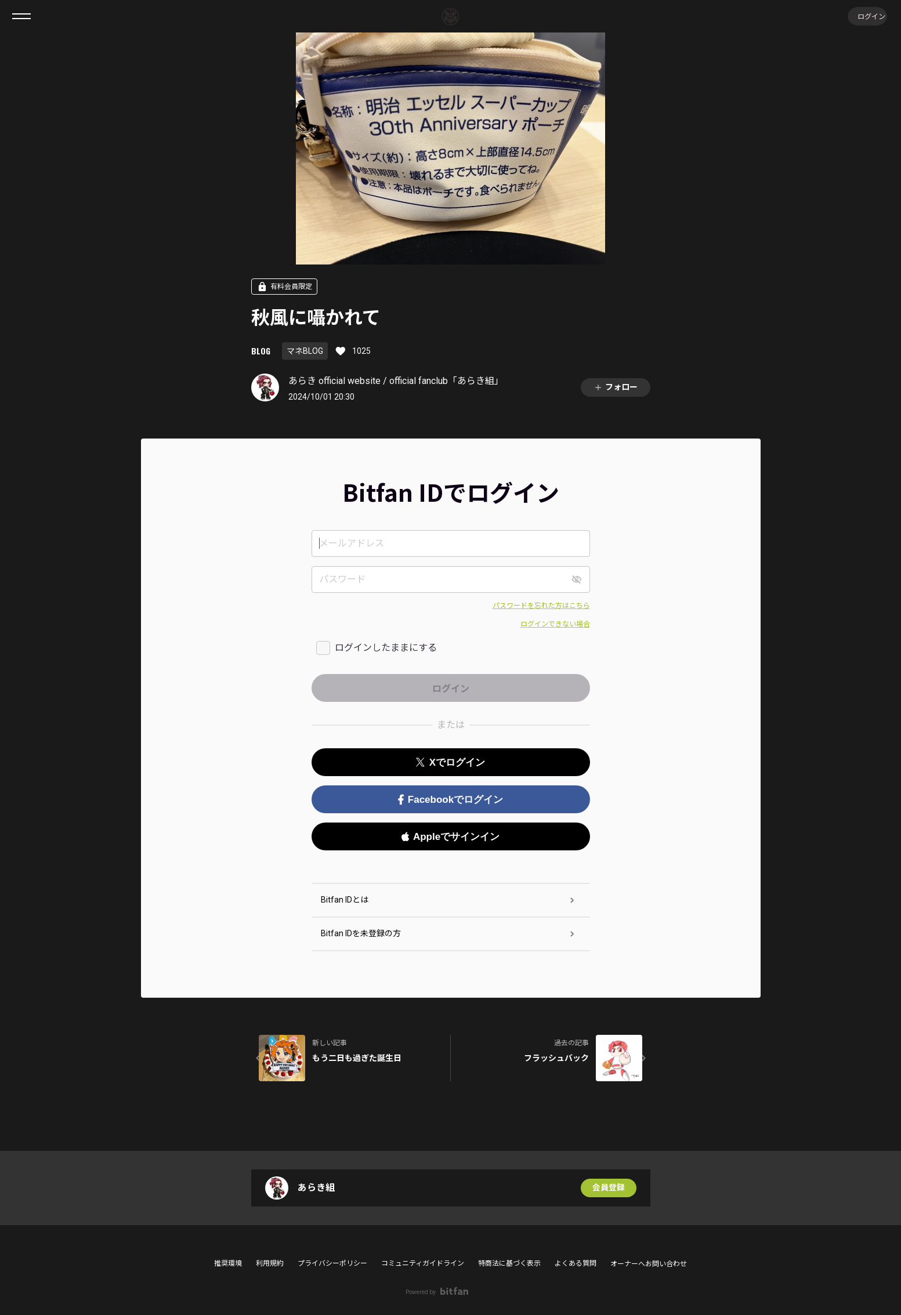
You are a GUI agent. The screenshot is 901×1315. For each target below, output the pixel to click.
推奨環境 (228, 1263)
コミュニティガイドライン (422, 1263)
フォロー (616, 387)
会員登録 (608, 1188)
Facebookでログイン (450, 799)
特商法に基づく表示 (509, 1263)
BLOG (260, 351)
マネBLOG (305, 351)
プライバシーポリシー (332, 1263)
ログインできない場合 (555, 624)
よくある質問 (575, 1263)
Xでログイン (450, 762)
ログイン (866, 16)
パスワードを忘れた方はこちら (541, 606)
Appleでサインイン (450, 836)
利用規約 (270, 1263)
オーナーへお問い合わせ (648, 1263)
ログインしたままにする (386, 647)
